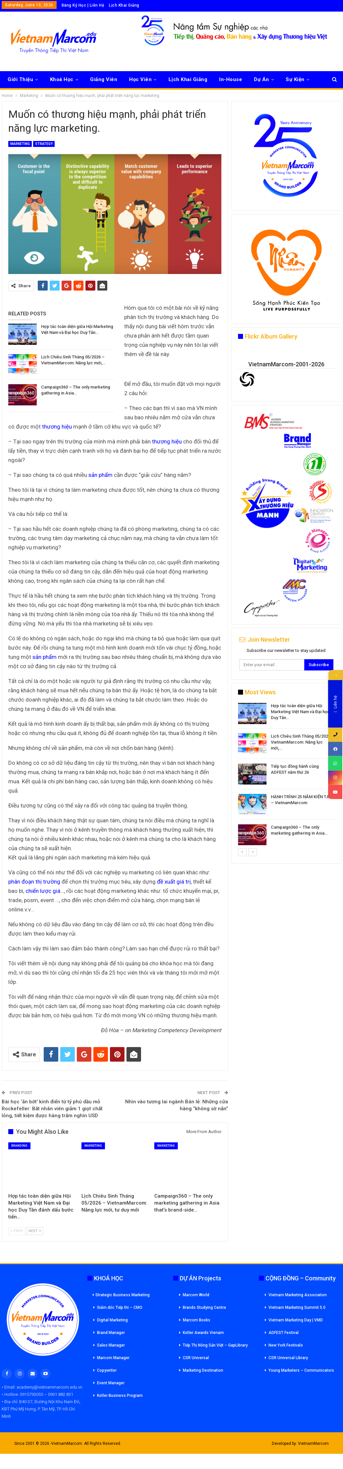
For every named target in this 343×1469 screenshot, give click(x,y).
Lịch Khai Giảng (124, 5)
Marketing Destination (203, 1370)
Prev (17, 1231)
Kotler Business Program (120, 1395)
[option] (286, 775)
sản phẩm (100, 475)
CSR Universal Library (288, 1357)
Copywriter (107, 1370)
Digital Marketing (112, 1320)
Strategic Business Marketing (121, 1295)
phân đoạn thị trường (34, 881)
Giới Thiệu (20, 79)
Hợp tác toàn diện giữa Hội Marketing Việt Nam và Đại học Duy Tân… (300, 711)
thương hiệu (57, 426)
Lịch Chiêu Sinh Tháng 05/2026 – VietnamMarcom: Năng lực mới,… (302, 742)
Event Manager (110, 1383)
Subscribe (319, 664)
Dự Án (261, 79)
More (292, 79)
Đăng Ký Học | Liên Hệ (83, 5)
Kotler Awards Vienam (203, 1332)
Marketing (20, 144)
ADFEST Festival (284, 1332)
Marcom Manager (113, 1357)
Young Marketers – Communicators (301, 1370)
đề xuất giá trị (174, 881)
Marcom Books (196, 1320)
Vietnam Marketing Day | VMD (296, 1320)
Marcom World (196, 1295)
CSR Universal (196, 1357)
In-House (230, 79)
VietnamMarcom (313, 1443)
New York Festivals (286, 1345)
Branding (19, 1145)
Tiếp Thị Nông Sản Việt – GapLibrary (215, 1345)
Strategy (44, 144)
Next (34, 1231)
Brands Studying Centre (204, 1307)
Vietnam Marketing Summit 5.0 (297, 1307)
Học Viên (140, 79)
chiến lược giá (42, 891)
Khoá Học (62, 79)
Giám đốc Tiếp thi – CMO (119, 1307)
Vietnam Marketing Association (298, 1295)
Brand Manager (111, 1332)
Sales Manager (111, 1345)
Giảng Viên (103, 79)
